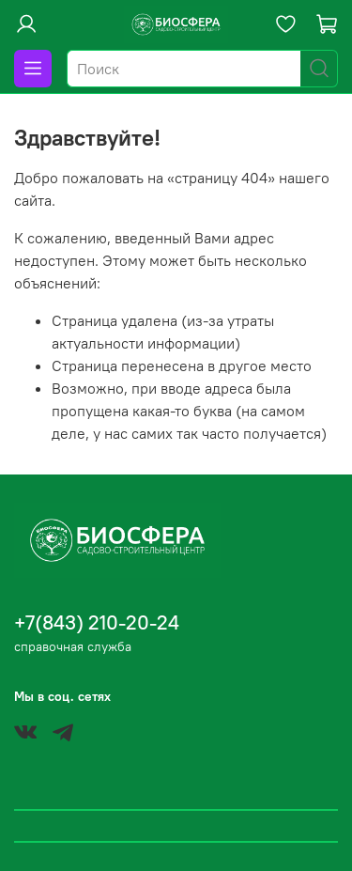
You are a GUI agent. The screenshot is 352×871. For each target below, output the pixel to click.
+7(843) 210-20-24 (96, 622)
